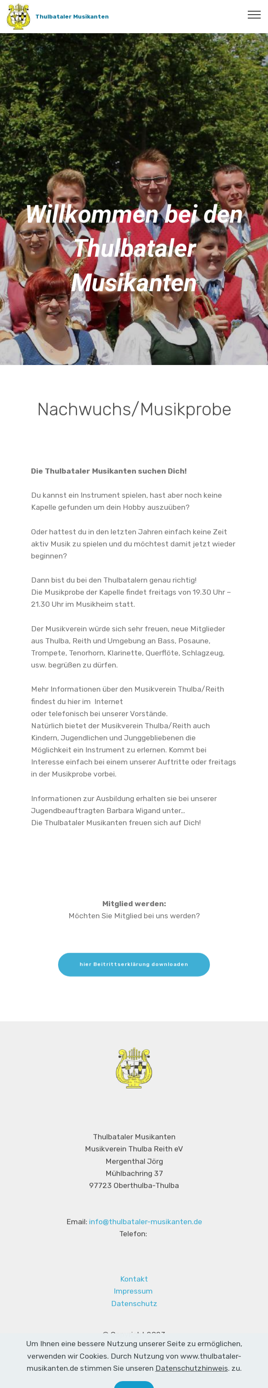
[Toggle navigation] (254, 14)
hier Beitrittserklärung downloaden (134, 971)
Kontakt (134, 1289)
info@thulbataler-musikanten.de (145, 1228)
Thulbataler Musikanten (72, 16)
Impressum (133, 1301)
